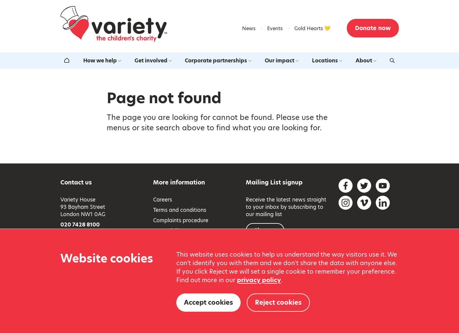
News (249, 28)
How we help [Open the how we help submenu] (102, 60)
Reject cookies (278, 302)
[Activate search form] (392, 60)
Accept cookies (208, 302)
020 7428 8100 (80, 224)
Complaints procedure (180, 220)
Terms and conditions (179, 210)
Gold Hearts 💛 (312, 28)
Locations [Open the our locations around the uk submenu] (327, 60)
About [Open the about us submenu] (366, 60)
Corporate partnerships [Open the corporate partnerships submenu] (218, 60)
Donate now (373, 28)
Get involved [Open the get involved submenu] (153, 60)
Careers (162, 199)
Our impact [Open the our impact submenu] (282, 60)
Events (275, 28)
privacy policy (259, 280)
